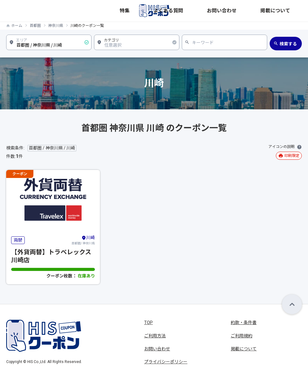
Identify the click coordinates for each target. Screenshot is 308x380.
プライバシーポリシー (165, 361)
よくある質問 (222, 10)
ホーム (16, 25)
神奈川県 (55, 25)
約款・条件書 (244, 322)
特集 (197, 10)
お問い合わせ (255, 10)
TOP (148, 322)
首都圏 (35, 25)
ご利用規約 (241, 335)
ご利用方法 (155, 335)
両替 (18, 240)
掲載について (289, 10)
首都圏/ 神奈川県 (83, 239)
